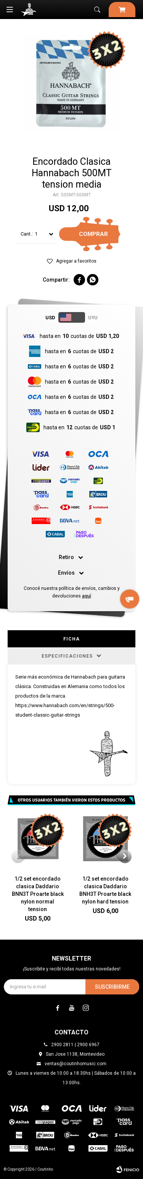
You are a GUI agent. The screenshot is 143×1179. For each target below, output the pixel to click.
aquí (86, 596)
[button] (125, 856)
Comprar (93, 234)
